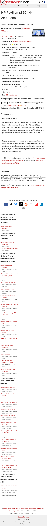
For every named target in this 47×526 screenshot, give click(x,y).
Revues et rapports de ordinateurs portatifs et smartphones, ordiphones (23, 508)
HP (18, 511)
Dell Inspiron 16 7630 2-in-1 (8, 415)
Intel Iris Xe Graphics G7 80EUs (22, 41)
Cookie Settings (23, 517)
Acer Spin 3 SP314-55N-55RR (9, 249)
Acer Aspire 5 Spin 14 (7, 354)
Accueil (11, 6)
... (44, 6)
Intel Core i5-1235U (7, 36)
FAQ (38, 6)
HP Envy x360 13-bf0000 (8, 387)
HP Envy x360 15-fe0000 (8, 409)
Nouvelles (30, 6)
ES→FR (24, 105)
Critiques (21, 6)
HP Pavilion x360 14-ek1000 (9, 339)
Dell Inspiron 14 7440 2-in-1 (8, 282)
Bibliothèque (12, 511)
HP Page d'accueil (11, 95)
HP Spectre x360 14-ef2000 (9, 402)
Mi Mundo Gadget (13, 105)
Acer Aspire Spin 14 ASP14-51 (9, 289)
